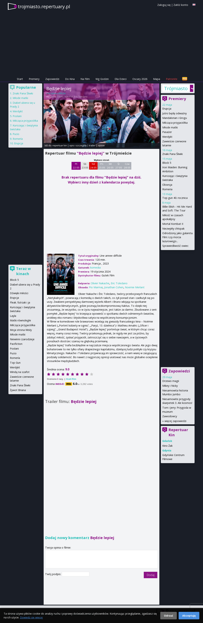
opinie (101, 145)
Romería (18, 138)
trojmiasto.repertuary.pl (44, 6)
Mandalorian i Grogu (174, 118)
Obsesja (167, 184)
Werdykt (167, 136)
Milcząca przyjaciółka (175, 122)
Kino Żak (167, 445)
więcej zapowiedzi (175, 421)
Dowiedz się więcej (31, 617)
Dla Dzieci (121, 79)
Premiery (34, 79)
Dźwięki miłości (19, 293)
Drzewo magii (170, 381)
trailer (92, 145)
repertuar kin (59, 145)
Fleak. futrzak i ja (20, 302)
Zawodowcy (169, 416)
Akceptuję (189, 615)
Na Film (85, 79)
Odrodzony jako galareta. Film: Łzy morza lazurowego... (177, 237)
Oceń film (71, 379)
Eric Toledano (80, 96)
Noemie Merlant (135, 287)
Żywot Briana (18, 390)
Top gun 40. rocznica (175, 198)
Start (20, 79)
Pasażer (167, 132)
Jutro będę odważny (174, 113)
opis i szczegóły (78, 145)
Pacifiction (16, 344)
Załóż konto (180, 5)
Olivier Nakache (65, 96)
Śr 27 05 (119, 165)
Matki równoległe (20, 320)
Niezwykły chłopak (173, 228)
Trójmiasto (175, 88)
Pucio (16, 134)
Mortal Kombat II (172, 224)
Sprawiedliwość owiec (175, 245)
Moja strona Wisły (21, 330)
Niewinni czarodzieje (22, 339)
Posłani (17, 116)
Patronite (171, 79)
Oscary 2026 (139, 79)
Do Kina (70, 79)
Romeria (167, 189)
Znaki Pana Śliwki (172, 154)
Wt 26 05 (110, 165)
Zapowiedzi (52, 79)
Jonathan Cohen (113, 287)
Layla (13, 316)
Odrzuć (168, 615)
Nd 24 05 (93, 165)
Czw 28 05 (127, 165)
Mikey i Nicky (170, 385)
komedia (95, 267)
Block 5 (166, 162)
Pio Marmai (96, 287)
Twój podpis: (53, 574)
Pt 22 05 (76, 165)
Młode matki (170, 127)
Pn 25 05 (102, 165)
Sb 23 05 (85, 165)
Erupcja (166, 108)
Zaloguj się (164, 5)
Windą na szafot (20, 372)
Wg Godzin (102, 79)
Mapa (156, 79)
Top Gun (15, 362)
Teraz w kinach (23, 271)
